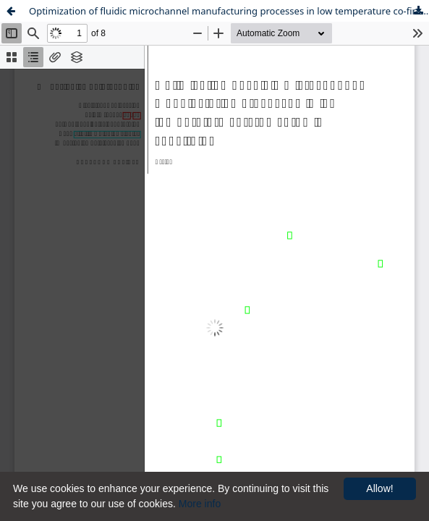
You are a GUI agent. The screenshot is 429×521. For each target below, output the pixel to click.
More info (200, 503)
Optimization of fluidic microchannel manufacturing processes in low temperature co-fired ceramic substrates (229, 10)
